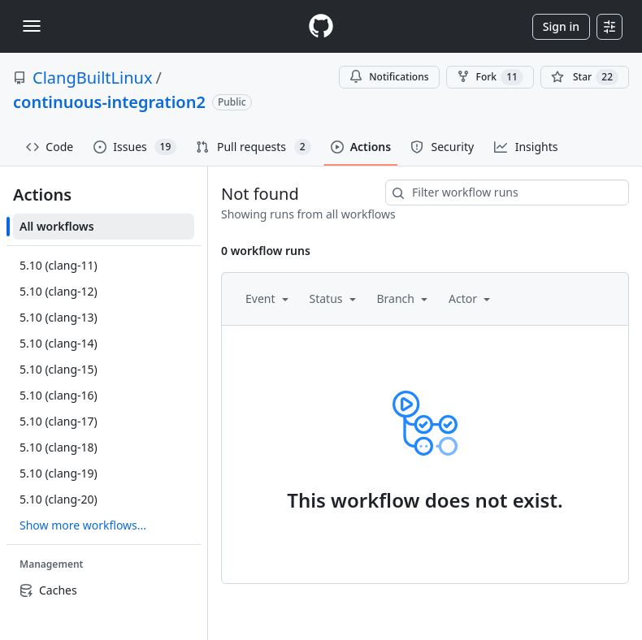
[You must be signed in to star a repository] (584, 77)
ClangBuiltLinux (93, 78)
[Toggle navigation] (32, 26)
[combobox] (507, 192)
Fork (490, 77)
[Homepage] (321, 26)
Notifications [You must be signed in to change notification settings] (388, 77)
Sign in (561, 26)
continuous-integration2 (109, 102)
